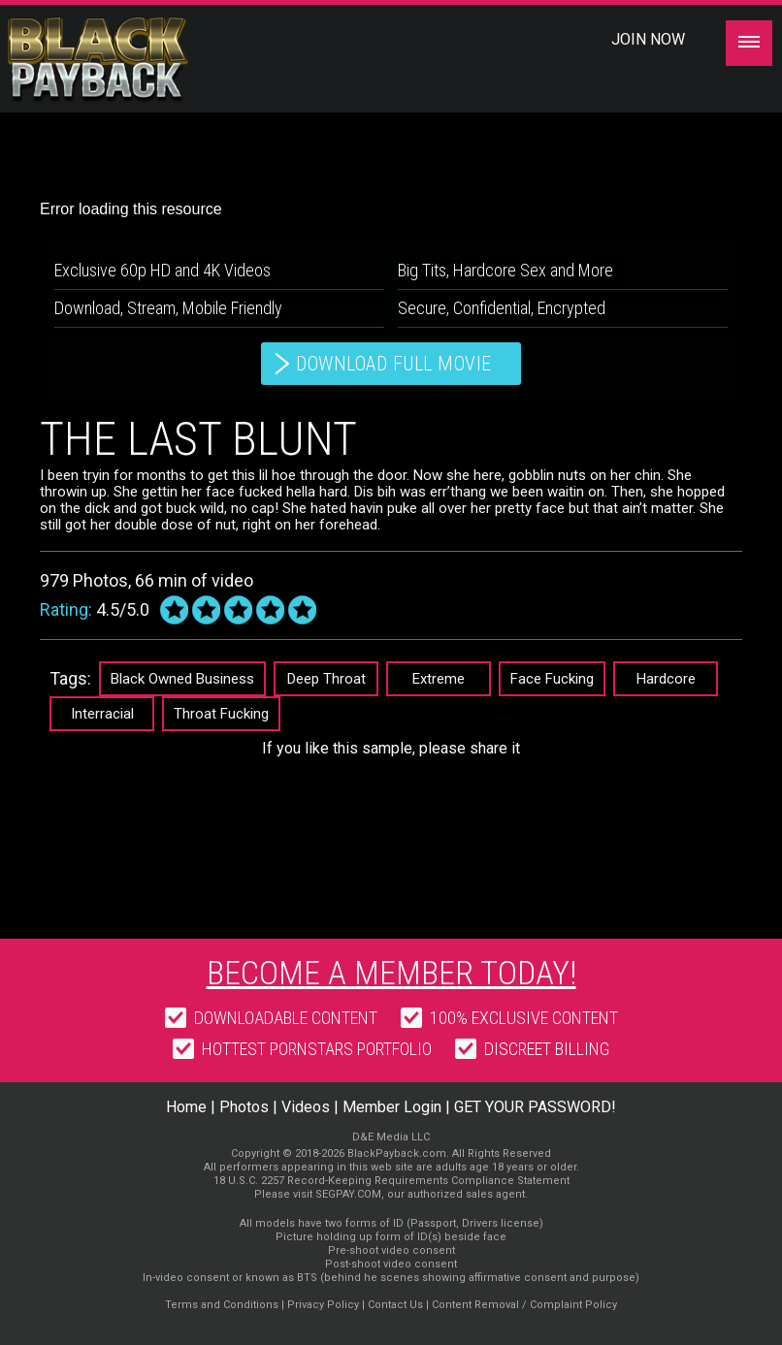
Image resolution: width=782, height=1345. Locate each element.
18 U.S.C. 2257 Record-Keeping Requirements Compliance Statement (391, 1180)
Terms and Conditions (221, 1304)
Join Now (648, 39)
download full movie (394, 363)
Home (186, 1107)
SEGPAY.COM (348, 1194)
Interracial (102, 713)
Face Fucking (552, 679)
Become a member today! (391, 972)
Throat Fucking (221, 713)
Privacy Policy (323, 1304)
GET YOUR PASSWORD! (535, 1107)
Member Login (391, 1107)
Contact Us (395, 1304)
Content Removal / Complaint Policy (524, 1304)
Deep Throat (326, 679)
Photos (244, 1107)
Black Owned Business (182, 679)
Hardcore (666, 679)
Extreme (438, 679)
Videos (305, 1107)
